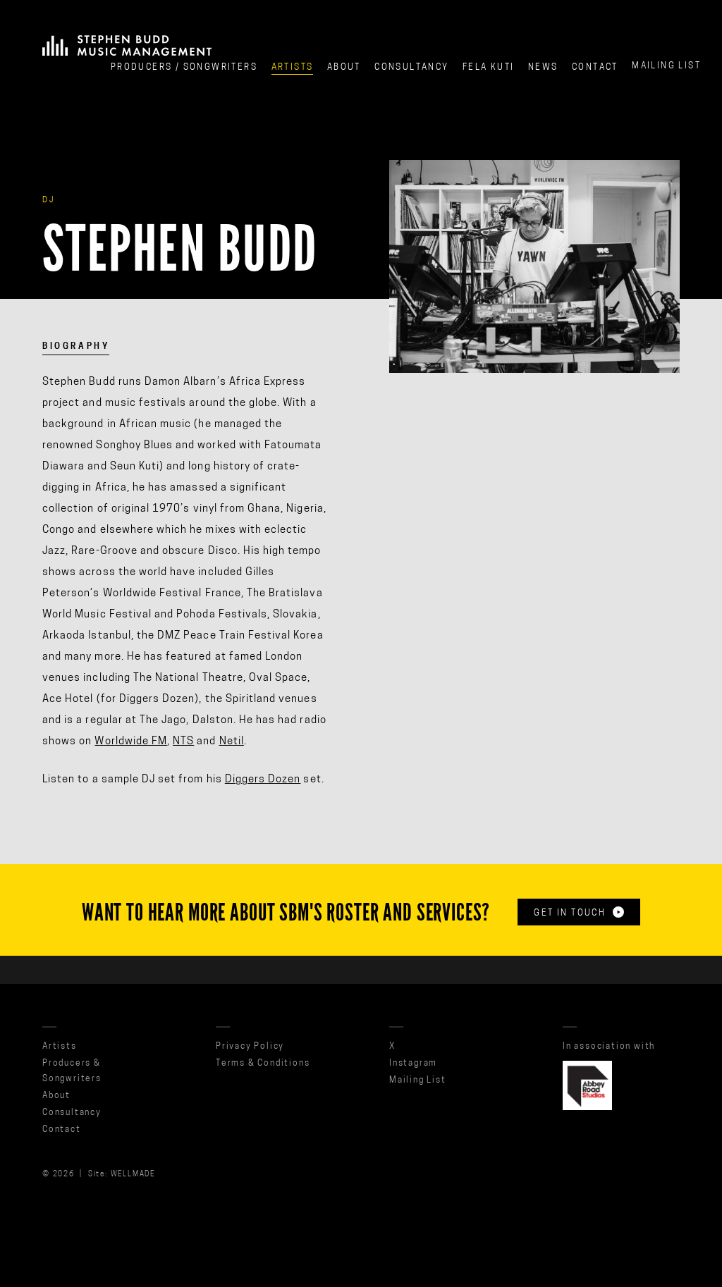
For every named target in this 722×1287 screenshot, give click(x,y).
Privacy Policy (250, 1046)
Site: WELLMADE (121, 1174)
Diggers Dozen (263, 780)
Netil (231, 742)
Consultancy (411, 67)
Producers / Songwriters (184, 67)
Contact (595, 66)
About (344, 67)
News (543, 67)
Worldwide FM (130, 742)
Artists (292, 67)
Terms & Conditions (263, 1063)
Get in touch (579, 912)
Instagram (413, 1063)
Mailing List (666, 63)
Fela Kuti (489, 67)
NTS (183, 742)
